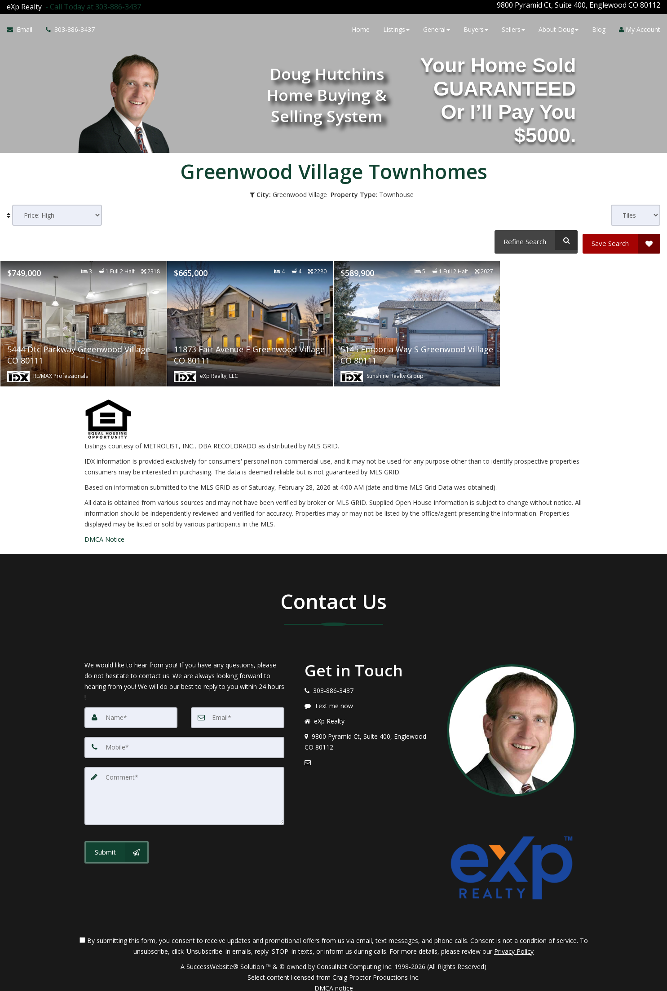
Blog (598, 28)
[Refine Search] (534, 236)
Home (361, 28)
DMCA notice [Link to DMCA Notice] (333, 981)
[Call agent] (91, 5)
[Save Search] (621, 236)
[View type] (635, 211)
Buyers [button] (476, 28)
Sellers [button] (513, 28)
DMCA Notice (104, 532)
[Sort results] (57, 211)
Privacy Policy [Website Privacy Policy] (514, 944)
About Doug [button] (559, 28)
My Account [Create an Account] (639, 28)
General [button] (436, 28)
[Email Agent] (23, 28)
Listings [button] (396, 28)
